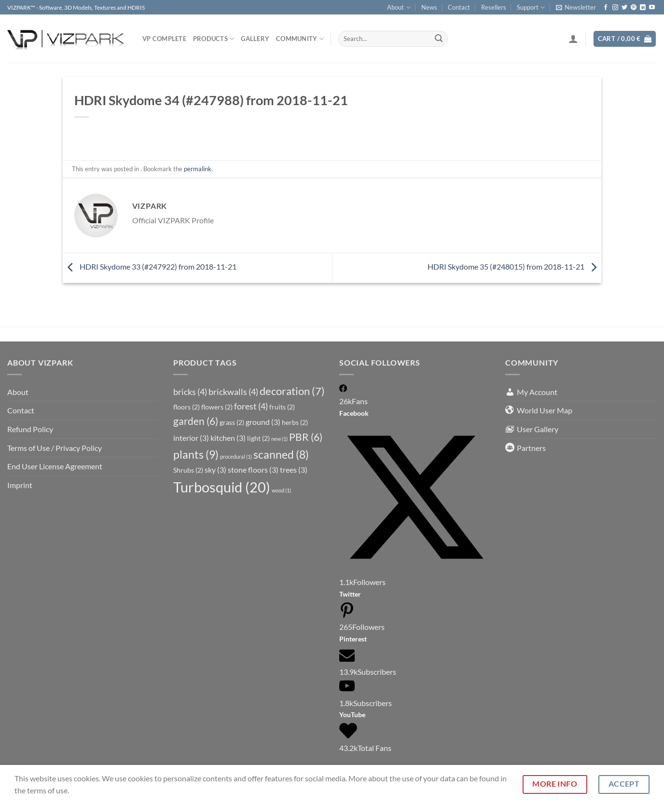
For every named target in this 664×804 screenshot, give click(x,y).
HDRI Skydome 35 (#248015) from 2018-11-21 (514, 266)
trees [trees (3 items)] (293, 469)
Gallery (255, 38)
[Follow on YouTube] (652, 7)
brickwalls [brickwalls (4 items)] (233, 391)
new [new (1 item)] (279, 439)
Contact (459, 7)
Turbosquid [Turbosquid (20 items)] (221, 486)
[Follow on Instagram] (615, 7)
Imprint (19, 485)
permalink (197, 169)
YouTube (352, 714)
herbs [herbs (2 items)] (295, 422)
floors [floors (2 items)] (186, 407)
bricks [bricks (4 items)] (190, 391)
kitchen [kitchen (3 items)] (228, 437)
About (398, 7)
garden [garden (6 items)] (195, 421)
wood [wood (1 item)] (281, 490)
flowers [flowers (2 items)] (217, 407)
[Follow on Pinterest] (633, 7)
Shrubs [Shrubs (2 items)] (188, 470)
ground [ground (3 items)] (263, 421)
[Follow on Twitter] (624, 7)
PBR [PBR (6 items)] (305, 437)
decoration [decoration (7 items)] (292, 391)
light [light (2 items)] (258, 438)
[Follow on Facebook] (606, 7)
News (429, 7)
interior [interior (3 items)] (191, 437)
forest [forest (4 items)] (251, 406)
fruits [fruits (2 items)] (282, 407)
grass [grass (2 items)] (232, 422)
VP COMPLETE (164, 38)
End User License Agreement (54, 466)
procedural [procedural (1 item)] (236, 456)
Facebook (354, 413)
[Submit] (438, 39)
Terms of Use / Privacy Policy (54, 447)
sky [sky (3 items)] (215, 469)
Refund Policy (30, 429)
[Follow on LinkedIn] (643, 7)
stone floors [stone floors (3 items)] (253, 469)
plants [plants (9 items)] (196, 454)
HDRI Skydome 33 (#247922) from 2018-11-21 (149, 266)
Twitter (350, 594)
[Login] (573, 38)
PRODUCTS (214, 38)
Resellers (493, 7)
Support (531, 7)
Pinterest (353, 639)
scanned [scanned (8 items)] (281, 454)
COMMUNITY (300, 38)
